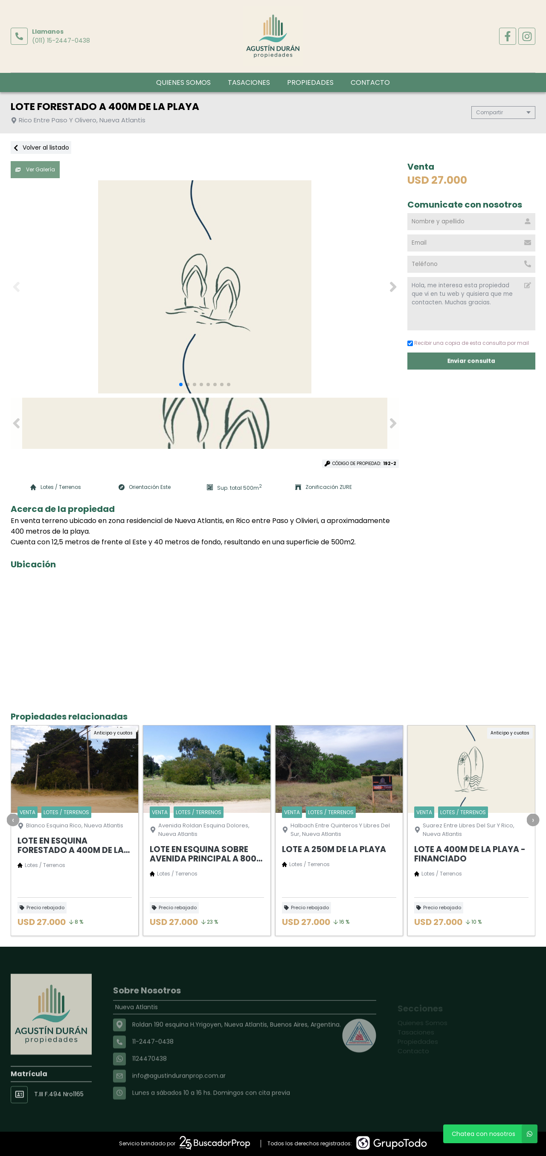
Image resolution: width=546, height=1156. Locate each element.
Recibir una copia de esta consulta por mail (468, 343)
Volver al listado (41, 147)
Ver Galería (35, 169)
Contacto (370, 82)
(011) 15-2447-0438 (61, 40)
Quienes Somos (183, 82)
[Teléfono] (471, 264)
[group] (205, 286)
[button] (393, 286)
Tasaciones (249, 82)
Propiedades (310, 82)
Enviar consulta (471, 361)
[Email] (471, 242)
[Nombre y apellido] (471, 221)
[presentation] (12, 819)
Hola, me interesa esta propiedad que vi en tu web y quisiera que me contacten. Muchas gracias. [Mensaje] (471, 303)
